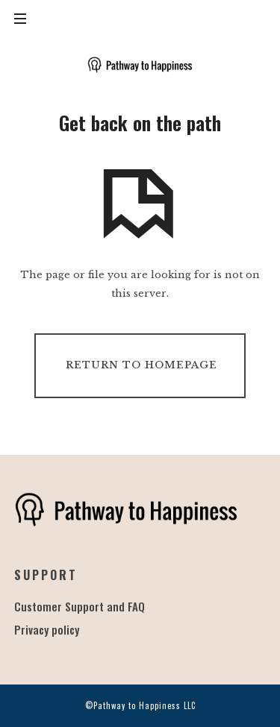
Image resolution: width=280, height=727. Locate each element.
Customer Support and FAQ (79, 606)
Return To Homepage (141, 365)
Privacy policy (46, 629)
